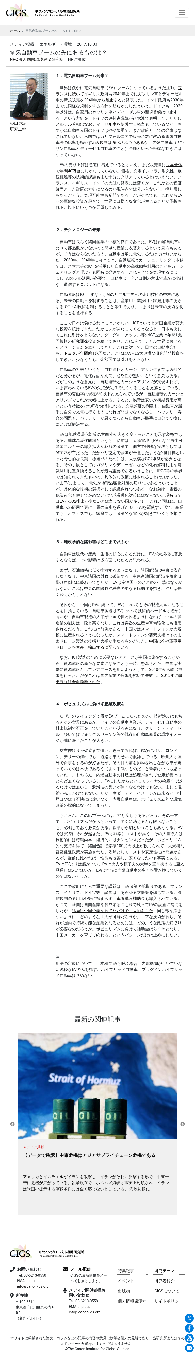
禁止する (113, 100)
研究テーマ (164, 1270)
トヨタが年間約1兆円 (83, 353)
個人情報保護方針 (132, 1302)
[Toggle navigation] (182, 13)
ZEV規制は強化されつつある (118, 142)
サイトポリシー (168, 1301)
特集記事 (126, 1270)
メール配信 (80, 1269)
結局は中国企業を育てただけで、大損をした (112, 910)
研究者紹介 (164, 1280)
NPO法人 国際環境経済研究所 (37, 59)
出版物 (124, 1291)
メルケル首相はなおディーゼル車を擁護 (92, 124)
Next (182, 1124)
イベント (126, 1280)
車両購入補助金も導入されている (147, 898)
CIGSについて (167, 1291)
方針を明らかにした (118, 106)
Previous (12, 1124)
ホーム (15, 31)
